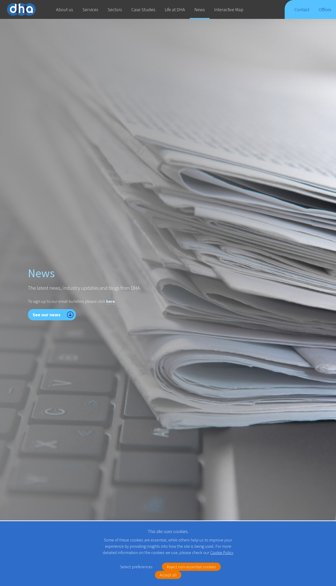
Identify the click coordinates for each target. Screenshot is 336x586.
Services (90, 9)
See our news (46, 314)
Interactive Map (228, 9)
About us (64, 9)
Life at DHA (175, 9)
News (199, 9)
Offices (325, 13)
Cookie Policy (221, 552)
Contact (302, 13)
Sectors (115, 9)
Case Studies (143, 9)
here (110, 301)
